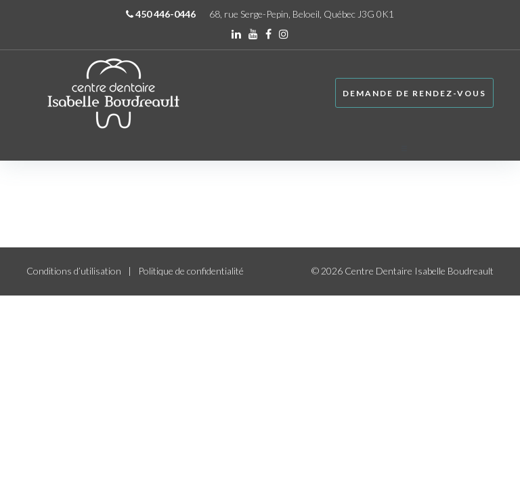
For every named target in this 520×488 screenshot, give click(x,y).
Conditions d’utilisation (73, 271)
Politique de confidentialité (191, 271)
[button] (481, 148)
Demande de (414, 93)
